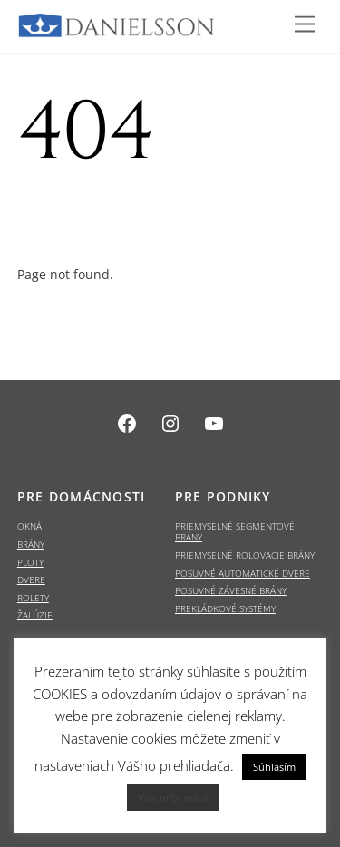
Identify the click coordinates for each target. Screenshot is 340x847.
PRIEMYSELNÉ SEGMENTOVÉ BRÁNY (235, 532)
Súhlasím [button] (274, 767)
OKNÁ (29, 526)
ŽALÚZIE (35, 615)
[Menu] (305, 25)
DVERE (31, 580)
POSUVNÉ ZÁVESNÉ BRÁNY (231, 591)
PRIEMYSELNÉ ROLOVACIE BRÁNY (245, 555)
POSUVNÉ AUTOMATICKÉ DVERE (242, 573)
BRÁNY (30, 544)
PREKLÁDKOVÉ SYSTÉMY (225, 609)
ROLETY (33, 598)
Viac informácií (173, 797)
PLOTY (30, 563)
